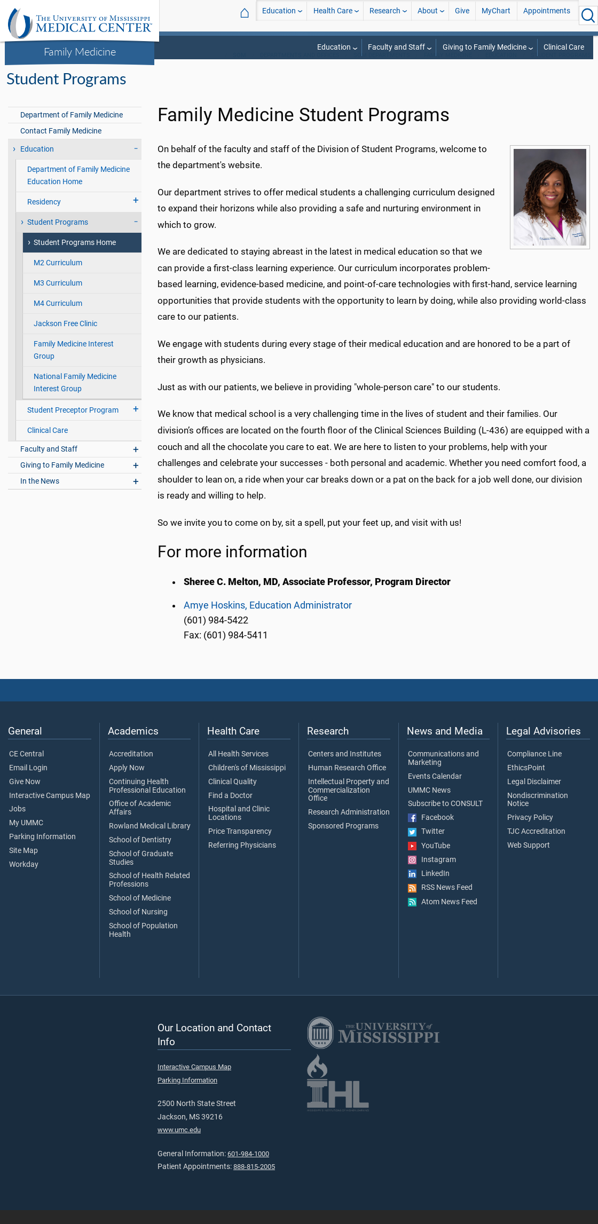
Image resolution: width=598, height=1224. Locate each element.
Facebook (431, 831)
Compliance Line (534, 768)
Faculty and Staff (396, 47)
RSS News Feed (440, 901)
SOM (239, 69)
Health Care (332, 15)
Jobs (17, 823)
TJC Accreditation (536, 845)
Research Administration (349, 826)
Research (384, 15)
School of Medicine (140, 912)
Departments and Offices (300, 69)
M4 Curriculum (58, 317)
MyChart (496, 15)
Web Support (528, 859)
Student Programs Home (75, 256)
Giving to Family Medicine (484, 47)
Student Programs (561, 69)
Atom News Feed (442, 916)
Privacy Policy (530, 831)
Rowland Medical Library (150, 840)
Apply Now (127, 782)
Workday (23, 878)
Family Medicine (80, 51)
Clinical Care (564, 47)
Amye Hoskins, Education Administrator (268, 619)
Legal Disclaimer (534, 796)
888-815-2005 (254, 1180)
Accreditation (131, 768)
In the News (39, 495)
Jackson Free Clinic (65, 337)
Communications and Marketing (443, 772)
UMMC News (429, 804)
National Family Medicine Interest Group (75, 396)
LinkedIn (429, 887)
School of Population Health (143, 944)
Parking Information (42, 851)
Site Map (23, 864)
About (428, 15)
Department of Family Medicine (71, 128)
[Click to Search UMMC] (588, 15)
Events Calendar (435, 790)
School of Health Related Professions (149, 894)
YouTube (429, 860)
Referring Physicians (242, 859)
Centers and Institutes (344, 768)
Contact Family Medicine (60, 144)
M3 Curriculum (58, 297)
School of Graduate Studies (141, 872)
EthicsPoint (526, 782)
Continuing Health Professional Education (147, 800)
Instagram (432, 874)
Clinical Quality (232, 796)
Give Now (25, 796)
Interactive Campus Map (49, 810)
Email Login (28, 782)
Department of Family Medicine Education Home (78, 189)
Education (279, 15)
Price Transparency (240, 845)
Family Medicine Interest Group (74, 364)
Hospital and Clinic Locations (239, 827)
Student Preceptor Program (73, 424)
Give (462, 15)
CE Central (26, 768)
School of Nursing (138, 926)
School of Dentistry (140, 854)
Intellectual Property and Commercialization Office (348, 804)
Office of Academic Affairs (140, 822)
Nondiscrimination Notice (537, 814)
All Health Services (238, 768)
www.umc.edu (179, 1144)
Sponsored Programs (343, 840)
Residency (44, 215)
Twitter (426, 845)
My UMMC (26, 837)
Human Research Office (347, 782)
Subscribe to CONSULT (445, 818)
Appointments (546, 15)
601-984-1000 (248, 1168)
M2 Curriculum (58, 276)
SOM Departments (381, 69)
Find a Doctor (230, 810)
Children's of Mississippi (247, 782)
